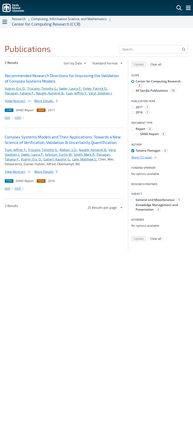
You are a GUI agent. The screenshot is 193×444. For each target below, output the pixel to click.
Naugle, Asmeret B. (50, 93)
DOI (9, 118)
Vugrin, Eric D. (15, 88)
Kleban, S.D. (68, 150)
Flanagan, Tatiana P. (19, 93)
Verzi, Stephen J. (100, 93)
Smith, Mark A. (84, 154)
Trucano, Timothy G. (42, 88)
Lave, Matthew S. (84, 159)
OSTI (19, 118)
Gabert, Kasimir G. (57, 159)
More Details (46, 101)
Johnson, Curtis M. (58, 154)
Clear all (157, 64)
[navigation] (75, 63)
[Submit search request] (184, 49)
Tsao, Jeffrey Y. (76, 93)
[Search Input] (153, 49)
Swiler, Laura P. (70, 88)
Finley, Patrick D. (95, 88)
